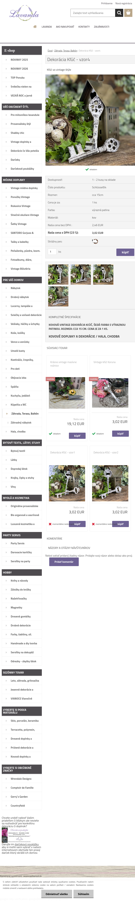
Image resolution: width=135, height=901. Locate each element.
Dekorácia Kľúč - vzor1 (62, 452)
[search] (119, 13)
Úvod (50, 50)
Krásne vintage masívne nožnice (63, 363)
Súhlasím (83, 894)
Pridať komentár (63, 562)
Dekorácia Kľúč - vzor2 (106, 452)
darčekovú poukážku (27, 844)
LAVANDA (47, 26)
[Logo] (24, 13)
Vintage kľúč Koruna (104, 362)
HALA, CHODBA (109, 336)
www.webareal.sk (32, 876)
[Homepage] (35, 27)
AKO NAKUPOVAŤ (65, 26)
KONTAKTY (84, 26)
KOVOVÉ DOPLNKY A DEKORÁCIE (72, 336)
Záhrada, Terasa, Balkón (65, 50)
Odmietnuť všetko (57, 894)
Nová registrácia (123, 3)
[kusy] (52, 252)
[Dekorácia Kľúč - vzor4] (58, 265)
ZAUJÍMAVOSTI (101, 26)
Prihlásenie (107, 3)
